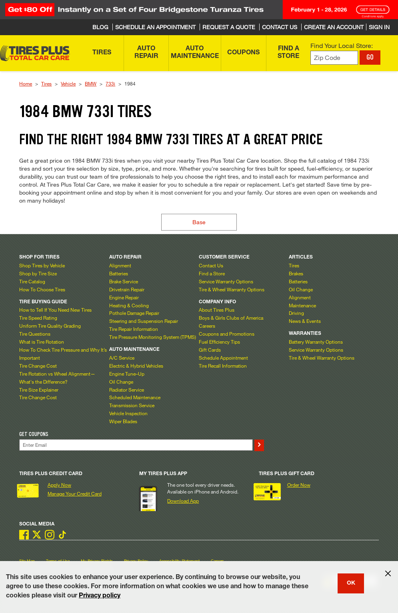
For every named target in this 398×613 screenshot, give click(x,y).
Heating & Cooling (129, 305)
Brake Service (123, 281)
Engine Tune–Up (126, 373)
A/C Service (121, 357)
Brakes (296, 273)
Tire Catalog (32, 281)
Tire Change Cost (38, 365)
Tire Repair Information (133, 329)
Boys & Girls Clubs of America (231, 317)
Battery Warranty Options (316, 341)
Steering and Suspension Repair (143, 321)
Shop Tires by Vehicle (42, 265)
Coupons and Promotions (226, 333)
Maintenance (302, 305)
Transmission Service (131, 405)
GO (370, 57)
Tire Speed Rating (38, 317)
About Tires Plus (216, 309)
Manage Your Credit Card (75, 493)
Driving (296, 313)
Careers (207, 325)
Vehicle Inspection (128, 413)
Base (199, 222)
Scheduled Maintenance (134, 397)
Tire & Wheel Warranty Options (231, 289)
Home (25, 83)
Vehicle (68, 83)
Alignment (120, 265)
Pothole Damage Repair (134, 313)
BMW (90, 83)
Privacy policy (99, 596)
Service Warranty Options (226, 281)
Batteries (118, 273)
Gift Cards (210, 349)
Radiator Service (126, 389)
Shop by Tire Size (38, 273)
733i (110, 83)
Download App (183, 501)
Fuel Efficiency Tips (219, 341)
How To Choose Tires (42, 289)
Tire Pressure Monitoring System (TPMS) (152, 337)
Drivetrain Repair (126, 289)
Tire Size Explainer (38, 389)
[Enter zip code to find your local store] (334, 58)
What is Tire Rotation (41, 341)
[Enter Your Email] (136, 445)
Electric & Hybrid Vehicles (136, 365)
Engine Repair (124, 297)
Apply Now (59, 485)
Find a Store (212, 273)
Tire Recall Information (223, 365)
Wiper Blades (123, 421)
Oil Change (121, 381)
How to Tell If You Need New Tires (55, 309)
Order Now (298, 485)
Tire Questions (34, 333)
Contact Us (211, 265)
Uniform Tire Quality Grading (50, 325)
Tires (46, 83)
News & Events (305, 321)
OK (351, 583)
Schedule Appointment (223, 357)
